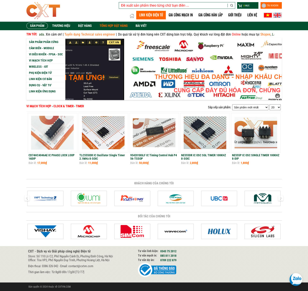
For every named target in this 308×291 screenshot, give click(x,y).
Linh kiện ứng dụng (42, 91)
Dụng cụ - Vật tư (40, 85)
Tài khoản (270, 5)
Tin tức (31, 34)
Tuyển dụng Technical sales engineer (94, 34)
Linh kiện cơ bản (40, 79)
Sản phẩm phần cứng (43, 42)
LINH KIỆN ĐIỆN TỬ (151, 15)
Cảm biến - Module (41, 48)
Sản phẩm (37, 26)
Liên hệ (252, 15)
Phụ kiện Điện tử (40, 73)
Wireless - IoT (38, 66)
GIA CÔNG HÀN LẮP (210, 15)
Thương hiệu (61, 26)
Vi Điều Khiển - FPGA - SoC (46, 54)
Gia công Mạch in (181, 15)
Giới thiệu (235, 15)
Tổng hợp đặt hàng (114, 26)
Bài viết (141, 26)
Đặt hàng (85, 26)
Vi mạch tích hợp (41, 60)
